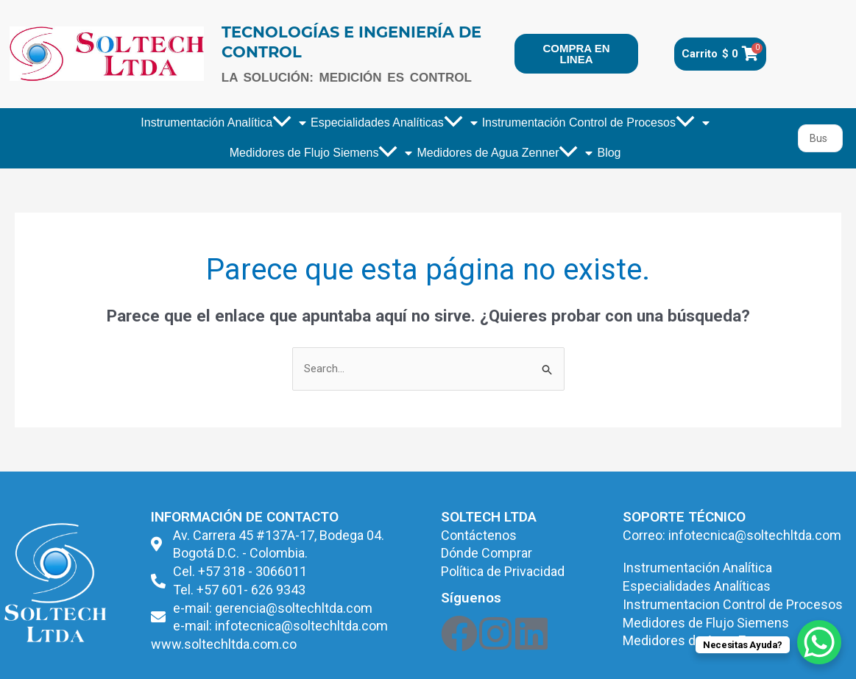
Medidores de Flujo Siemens (321, 153)
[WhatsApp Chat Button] (819, 642)
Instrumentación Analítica (223, 123)
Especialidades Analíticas (394, 123)
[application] (281, 123)
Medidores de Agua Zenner (505, 153)
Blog (608, 152)
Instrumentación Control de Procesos (596, 123)
